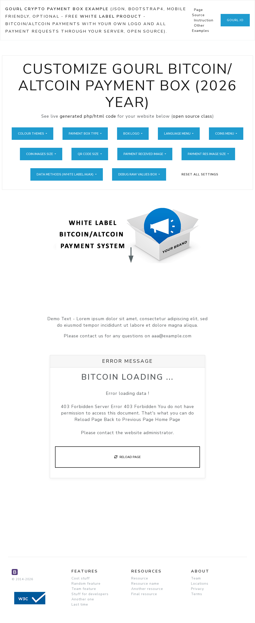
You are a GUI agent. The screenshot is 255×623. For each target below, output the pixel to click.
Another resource (147, 588)
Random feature (86, 583)
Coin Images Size (40, 154)
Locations (199, 583)
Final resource (144, 594)
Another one (82, 599)
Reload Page (127, 457)
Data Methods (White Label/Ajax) (65, 174)
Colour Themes (31, 134)
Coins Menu (225, 134)
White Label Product (111, 16)
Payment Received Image (144, 154)
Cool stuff (80, 578)
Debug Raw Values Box (138, 174)
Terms (196, 594)
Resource (139, 578)
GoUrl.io (235, 20)
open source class (192, 116)
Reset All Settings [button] (200, 174)
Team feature (83, 588)
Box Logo (131, 134)
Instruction (203, 20)
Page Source (198, 12)
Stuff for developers (90, 594)
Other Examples (200, 28)
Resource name (145, 583)
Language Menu (177, 134)
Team (196, 578)
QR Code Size (88, 154)
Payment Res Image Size (207, 154)
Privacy (197, 588)
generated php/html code (88, 116)
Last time (79, 604)
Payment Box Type (84, 134)
